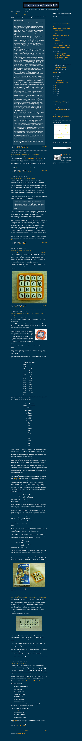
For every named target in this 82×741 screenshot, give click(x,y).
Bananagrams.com (57, 64)
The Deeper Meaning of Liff (59, 112)
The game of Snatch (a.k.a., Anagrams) (61, 45)
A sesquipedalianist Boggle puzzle (21, 250)
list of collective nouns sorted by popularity (31, 680)
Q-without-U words (57, 25)
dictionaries (18, 171)
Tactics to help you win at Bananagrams (61, 23)
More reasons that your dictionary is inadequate (25, 154)
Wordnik (55, 69)
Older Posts (44, 730)
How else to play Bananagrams (59, 26)
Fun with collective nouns (18, 663)
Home (26, 730)
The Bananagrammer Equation (59, 109)
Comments (44, 146)
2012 (56, 89)
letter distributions (25, 590)
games (27, 147)
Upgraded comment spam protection (60, 106)
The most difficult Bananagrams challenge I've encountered (28, 597)
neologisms (18, 725)
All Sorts (28, 678)
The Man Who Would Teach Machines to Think (32, 158)
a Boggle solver (17, 478)
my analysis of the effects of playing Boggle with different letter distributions (30, 252)
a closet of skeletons (18, 710)
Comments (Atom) (21, 733)
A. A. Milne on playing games (20, 14)
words (24, 243)
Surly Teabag (66, 154)
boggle (17, 306)
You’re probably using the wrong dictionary (25, 167)
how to (29, 171)
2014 (56, 85)
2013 (56, 87)
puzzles (22, 306)
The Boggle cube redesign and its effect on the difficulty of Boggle (28, 314)
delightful (18, 147)
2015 (56, 78)
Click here (55, 72)
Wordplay (68, 58)
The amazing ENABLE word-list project (23, 178)
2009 (56, 95)
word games (35, 590)
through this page (14, 239)
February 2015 (59, 80)
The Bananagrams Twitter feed (59, 67)
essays (23, 147)
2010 (56, 93)
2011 (56, 91)
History (64, 55)
